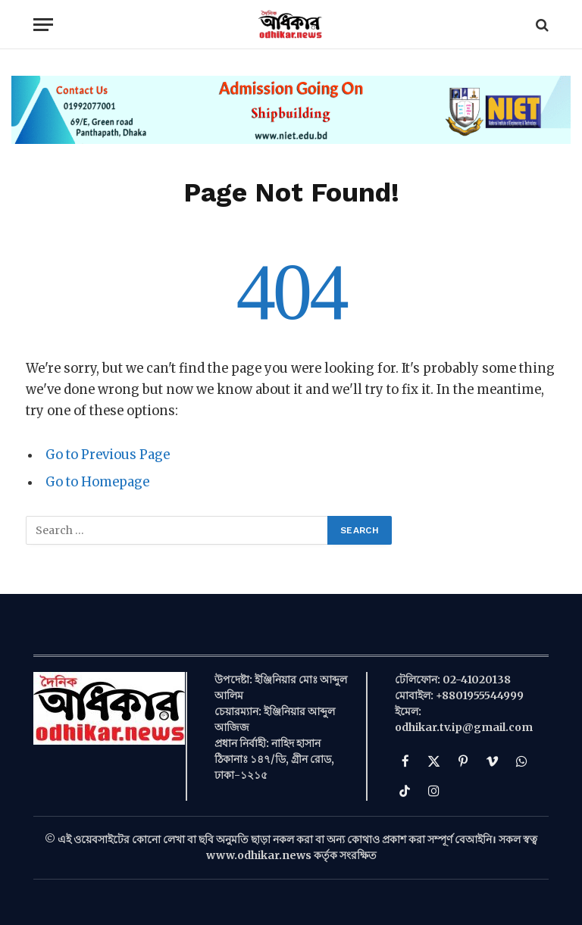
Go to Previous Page (107, 455)
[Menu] (43, 25)
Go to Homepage (97, 482)
